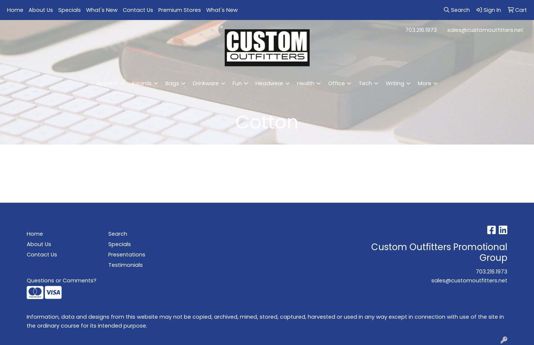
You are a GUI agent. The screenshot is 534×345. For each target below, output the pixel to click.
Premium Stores (179, 10)
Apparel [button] (107, 83)
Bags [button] (172, 83)
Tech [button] (365, 83)
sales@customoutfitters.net (485, 30)
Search (117, 234)
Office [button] (336, 83)
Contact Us (138, 10)
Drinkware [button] (206, 83)
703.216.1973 (421, 30)
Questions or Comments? (61, 280)
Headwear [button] (269, 83)
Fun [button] (237, 83)
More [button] (424, 83)
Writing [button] (395, 83)
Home (15, 10)
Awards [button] (141, 83)
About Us (41, 10)
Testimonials (125, 265)
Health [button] (305, 83)
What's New (102, 10)
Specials (69, 10)
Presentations (126, 254)
